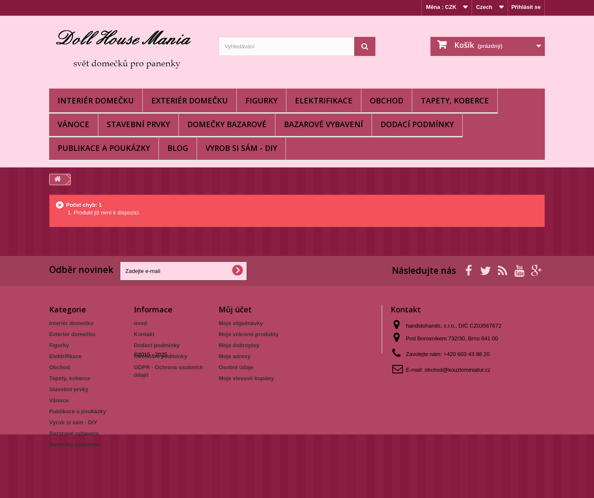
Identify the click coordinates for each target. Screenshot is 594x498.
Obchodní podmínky (160, 356)
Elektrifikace (324, 100)
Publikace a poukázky (104, 148)
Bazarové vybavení (323, 124)
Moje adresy (234, 356)
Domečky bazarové (226, 124)
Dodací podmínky (417, 124)
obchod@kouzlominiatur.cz (458, 370)
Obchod (386, 100)
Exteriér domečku (189, 100)
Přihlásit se (526, 7)
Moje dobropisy (239, 345)
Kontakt (144, 334)
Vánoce (73, 124)
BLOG (177, 148)
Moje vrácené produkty (249, 334)
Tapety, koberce (455, 100)
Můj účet (235, 309)
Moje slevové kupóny (246, 378)
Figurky (261, 100)
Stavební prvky (138, 124)
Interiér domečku (96, 100)
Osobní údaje (236, 367)
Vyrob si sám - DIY (241, 148)
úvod (140, 323)
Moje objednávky (241, 323)
